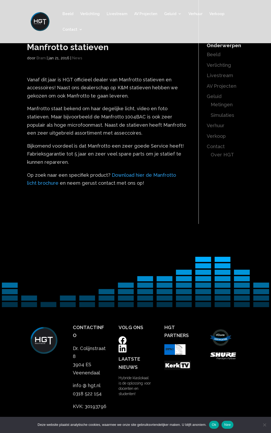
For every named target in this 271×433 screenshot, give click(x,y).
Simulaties (222, 115)
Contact (69, 30)
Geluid (170, 14)
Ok (214, 425)
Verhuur (195, 14)
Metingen (222, 104)
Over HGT (222, 154)
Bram (41, 58)
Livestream (117, 14)
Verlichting (90, 14)
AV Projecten (145, 14)
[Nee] (264, 424)
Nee (227, 425)
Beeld (67, 14)
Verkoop (216, 14)
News (77, 58)
